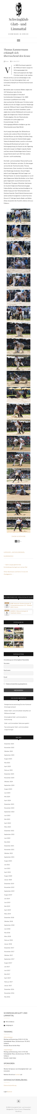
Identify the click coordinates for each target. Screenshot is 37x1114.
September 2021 (9, 857)
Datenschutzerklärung (10, 1085)
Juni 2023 (7, 815)
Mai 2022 (7, 842)
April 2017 (7, 978)
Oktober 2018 (8, 921)
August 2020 (8, 876)
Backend (9, 1091)
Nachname (7, 670)
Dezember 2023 (9, 804)
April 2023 (7, 823)
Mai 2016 (7, 997)
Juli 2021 (7, 864)
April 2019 (7, 910)
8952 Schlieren (9, 1021)
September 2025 (9, 755)
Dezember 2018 (9, 917)
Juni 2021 (7, 868)
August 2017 (8, 963)
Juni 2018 (7, 929)
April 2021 (7, 872)
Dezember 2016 (9, 989)
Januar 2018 (8, 944)
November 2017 (9, 951)
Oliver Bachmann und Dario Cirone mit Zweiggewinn (16, 573)
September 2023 (9, 812)
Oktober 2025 (8, 751)
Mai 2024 (7, 796)
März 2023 (7, 827)
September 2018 (9, 925)
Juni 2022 (7, 838)
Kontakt (17, 1074)
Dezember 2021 (9, 846)
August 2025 (8, 759)
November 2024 (9, 777)
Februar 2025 (8, 770)
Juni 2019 (7, 902)
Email (5, 677)
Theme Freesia (18, 1109)
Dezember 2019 (9, 883)
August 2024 (8, 789)
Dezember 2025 (9, 744)
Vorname (6, 663)
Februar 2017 (8, 982)
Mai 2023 (7, 819)
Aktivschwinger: (8, 1037)
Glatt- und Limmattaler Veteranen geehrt (16, 723)
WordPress (18, 1111)
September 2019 (9, 891)
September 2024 (9, 785)
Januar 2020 (8, 879)
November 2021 (9, 849)
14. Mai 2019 (14, 61)
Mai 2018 (7, 932)
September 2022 (9, 834)
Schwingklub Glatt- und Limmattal (18, 24)
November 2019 (9, 887)
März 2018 (7, 936)
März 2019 (7, 914)
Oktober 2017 (8, 955)
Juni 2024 (7, 793)
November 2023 (9, 808)
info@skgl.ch (8, 1025)
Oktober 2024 (8, 781)
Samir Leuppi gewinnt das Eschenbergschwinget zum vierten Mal (15, 566)
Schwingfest (8, 556)
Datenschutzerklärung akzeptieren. (15, 684)
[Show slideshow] (18, 536)
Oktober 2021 (8, 853)
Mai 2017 (7, 974)
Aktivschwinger (18, 552)
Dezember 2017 (9, 948)
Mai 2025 (7, 762)
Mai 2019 (7, 906)
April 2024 (7, 800)
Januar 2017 (8, 985)
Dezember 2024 (9, 774)
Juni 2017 (7, 970)
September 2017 (9, 959)
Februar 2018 (8, 940)
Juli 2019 (7, 898)
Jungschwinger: (8, 1049)
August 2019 (8, 895)
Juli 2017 (7, 966)
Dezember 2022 (9, 830)
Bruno (6, 61)
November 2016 (9, 993)
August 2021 (8, 861)
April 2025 (7, 766)
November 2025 (9, 747)
